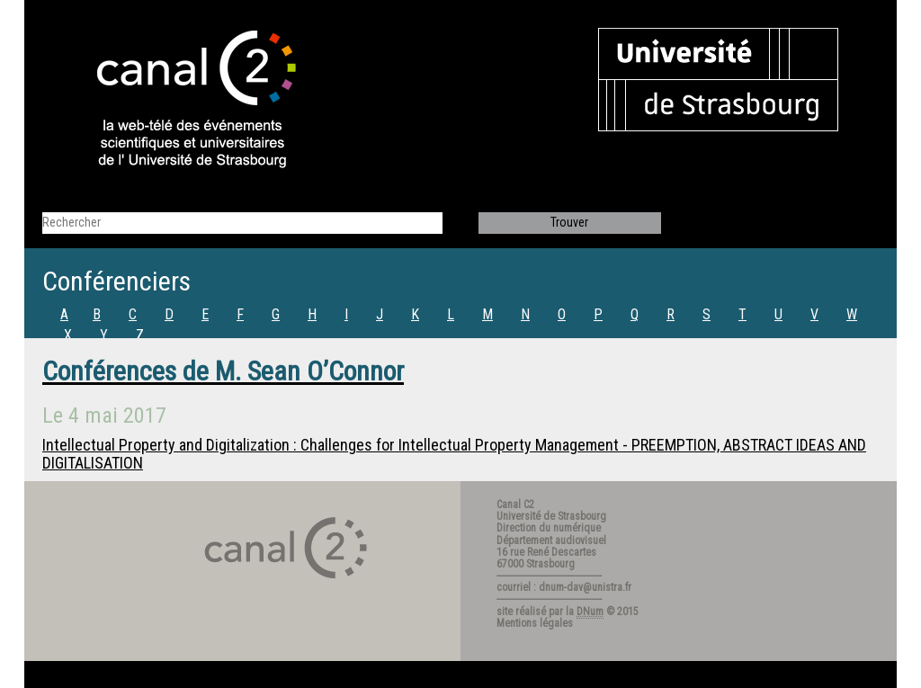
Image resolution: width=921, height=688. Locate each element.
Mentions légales (534, 623)
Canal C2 (515, 504)
